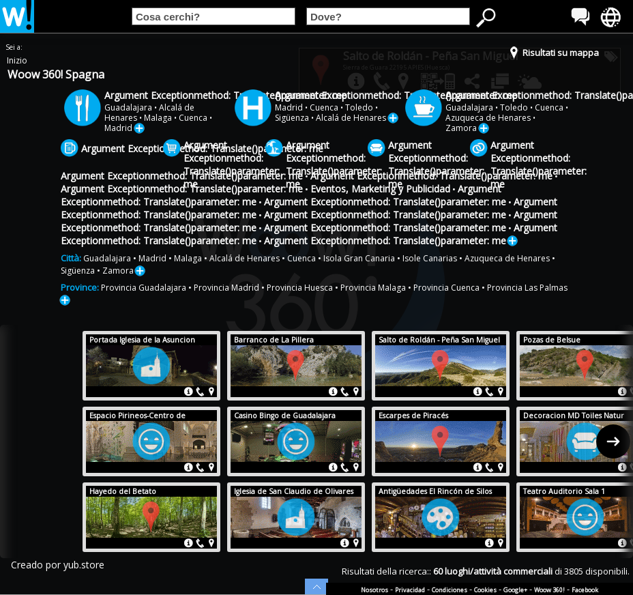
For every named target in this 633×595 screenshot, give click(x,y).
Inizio (17, 60)
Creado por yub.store (57, 564)
